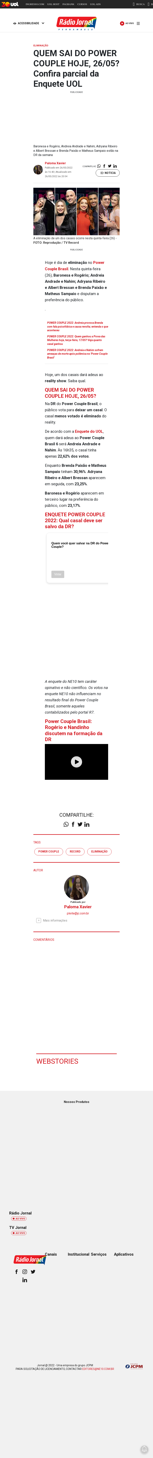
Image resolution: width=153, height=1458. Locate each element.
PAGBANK (68, 4)
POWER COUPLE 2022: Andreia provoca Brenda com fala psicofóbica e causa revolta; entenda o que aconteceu (77, 326)
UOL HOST (53, 4)
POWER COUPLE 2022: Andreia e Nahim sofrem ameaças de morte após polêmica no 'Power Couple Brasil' (77, 353)
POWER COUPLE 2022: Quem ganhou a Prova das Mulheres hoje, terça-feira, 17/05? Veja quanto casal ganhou (76, 339)
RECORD (75, 850)
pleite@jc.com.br (78, 912)
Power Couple (48, 850)
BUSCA (139, 4)
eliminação (99, 850)
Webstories (57, 1060)
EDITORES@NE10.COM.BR (98, 1368)
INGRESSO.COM (35, 4)
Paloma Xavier (55, 163)
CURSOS (82, 4)
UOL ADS (95, 4)
